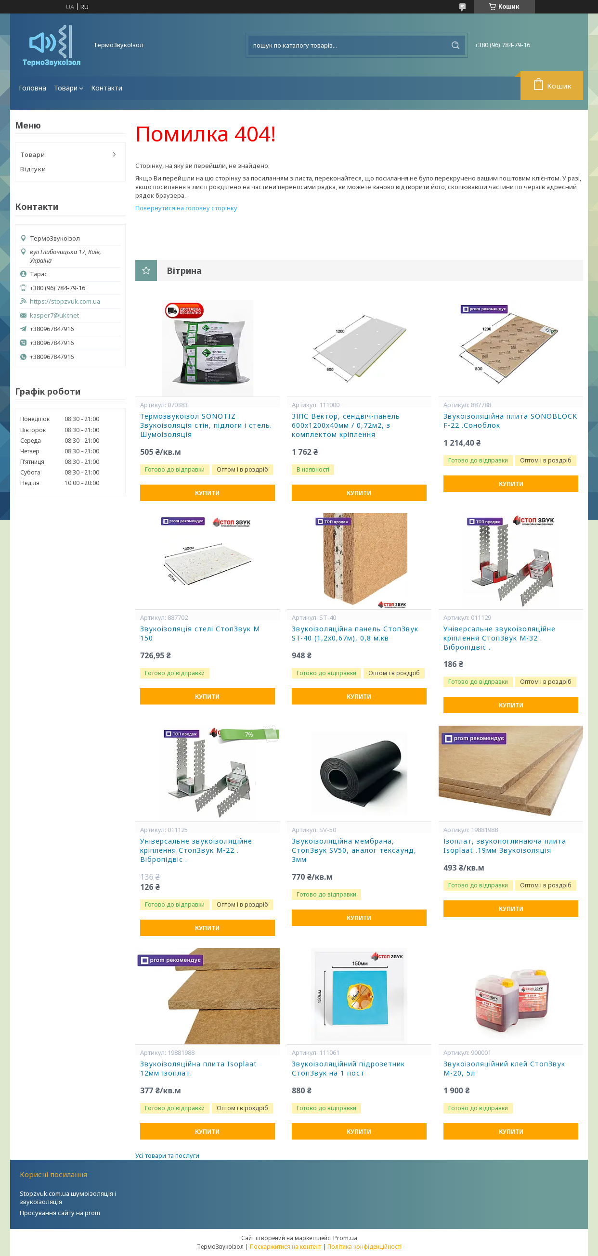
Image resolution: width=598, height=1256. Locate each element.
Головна (32, 87)
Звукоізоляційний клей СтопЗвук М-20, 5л (504, 1068)
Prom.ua (345, 1237)
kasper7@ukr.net (54, 315)
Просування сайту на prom (60, 1212)
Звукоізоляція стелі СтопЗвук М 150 (200, 633)
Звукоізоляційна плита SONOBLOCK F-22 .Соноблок (510, 421)
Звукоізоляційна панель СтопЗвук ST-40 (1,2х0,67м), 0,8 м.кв (355, 633)
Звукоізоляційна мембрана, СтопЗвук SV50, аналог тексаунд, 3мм (354, 850)
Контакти (106, 87)
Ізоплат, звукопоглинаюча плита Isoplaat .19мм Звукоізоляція (504, 846)
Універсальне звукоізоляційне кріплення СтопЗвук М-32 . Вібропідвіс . (499, 638)
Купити (207, 493)
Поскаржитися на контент (285, 1247)
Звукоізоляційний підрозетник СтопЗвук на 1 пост (348, 1068)
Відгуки (33, 169)
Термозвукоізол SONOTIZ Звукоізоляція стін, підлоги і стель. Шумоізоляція (206, 425)
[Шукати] (455, 45)
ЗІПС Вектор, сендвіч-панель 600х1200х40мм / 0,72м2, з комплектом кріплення (346, 425)
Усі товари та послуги (167, 1155)
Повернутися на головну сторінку (186, 208)
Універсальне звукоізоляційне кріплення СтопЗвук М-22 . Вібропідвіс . (196, 850)
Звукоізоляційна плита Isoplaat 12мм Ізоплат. (198, 1068)
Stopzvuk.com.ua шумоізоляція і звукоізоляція (68, 1197)
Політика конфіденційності (364, 1247)
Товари (66, 87)
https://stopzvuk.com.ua (65, 301)
